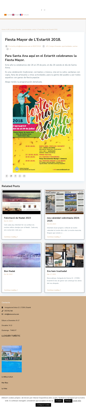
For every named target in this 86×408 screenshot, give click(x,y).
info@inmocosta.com (12, 314)
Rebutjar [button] (68, 401)
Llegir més (77, 401)
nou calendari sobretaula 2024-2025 (63, 219)
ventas (75, 46)
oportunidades (67, 46)
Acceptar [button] (59, 401)
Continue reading (11, 237)
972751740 (9, 311)
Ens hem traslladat (57, 271)
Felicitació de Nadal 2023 (17, 217)
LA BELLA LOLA (7, 377)
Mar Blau (5, 383)
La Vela (4, 388)
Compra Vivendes (55, 46)
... (22, 230)
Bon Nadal (9, 271)
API (47, 46)
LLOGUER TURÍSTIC (11, 335)
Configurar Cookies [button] (43, 405)
